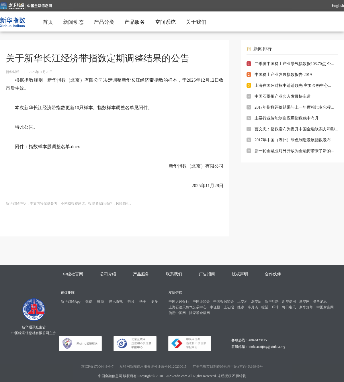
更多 (154, 301)
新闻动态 (73, 22)
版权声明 (240, 274)
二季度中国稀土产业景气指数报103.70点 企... (294, 64)
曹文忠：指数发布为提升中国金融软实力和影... (296, 129)
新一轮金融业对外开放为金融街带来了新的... (294, 151)
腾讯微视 (116, 301)
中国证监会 (201, 301)
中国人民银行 (179, 301)
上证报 (229, 307)
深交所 (256, 301)
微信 (88, 301)
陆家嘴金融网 (199, 313)
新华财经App (71, 301)
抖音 (131, 301)
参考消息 (320, 301)
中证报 (215, 307)
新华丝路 (272, 301)
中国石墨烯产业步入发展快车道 (283, 96)
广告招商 (207, 274)
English (338, 5)
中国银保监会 (223, 301)
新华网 (304, 301)
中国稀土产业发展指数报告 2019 (283, 75)
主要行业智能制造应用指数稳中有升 (287, 118)
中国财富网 (325, 307)
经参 (240, 307)
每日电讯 (289, 307)
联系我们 (174, 274)
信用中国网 (177, 313)
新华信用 (289, 301)
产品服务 (134, 22)
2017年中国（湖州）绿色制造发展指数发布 (293, 140)
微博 (100, 301)
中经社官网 (73, 274)
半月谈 (253, 307)
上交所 (242, 301)
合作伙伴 (273, 274)
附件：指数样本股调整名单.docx (47, 146)
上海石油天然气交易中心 (187, 307)
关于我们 (196, 22)
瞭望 (264, 307)
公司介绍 (108, 274)
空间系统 (165, 22)
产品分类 (104, 22)
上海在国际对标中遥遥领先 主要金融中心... (293, 85)
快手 (142, 301)
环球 (275, 307)
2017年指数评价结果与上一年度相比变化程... (294, 107)
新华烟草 (306, 307)
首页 (48, 22)
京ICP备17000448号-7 (97, 367)
